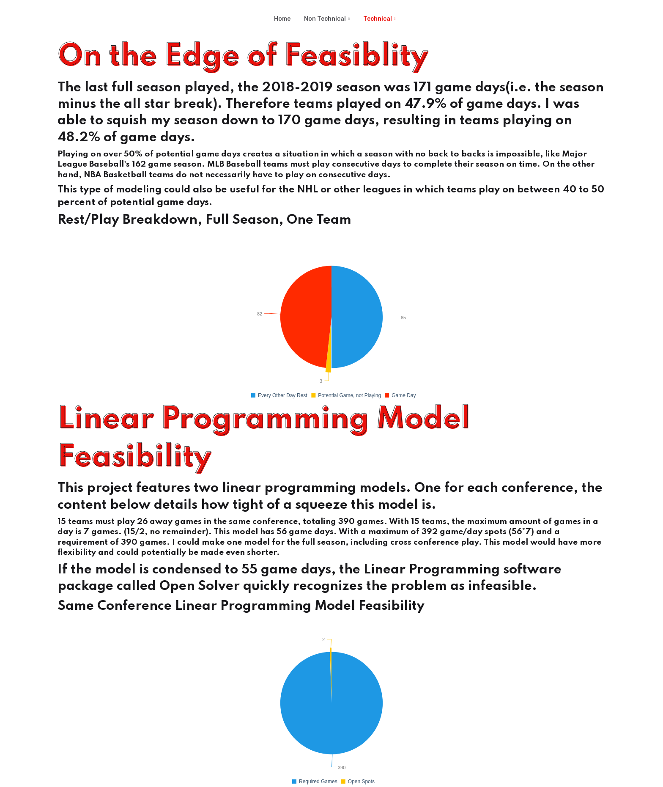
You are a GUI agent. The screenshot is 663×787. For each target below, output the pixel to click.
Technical (377, 18)
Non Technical (325, 18)
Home (282, 18)
